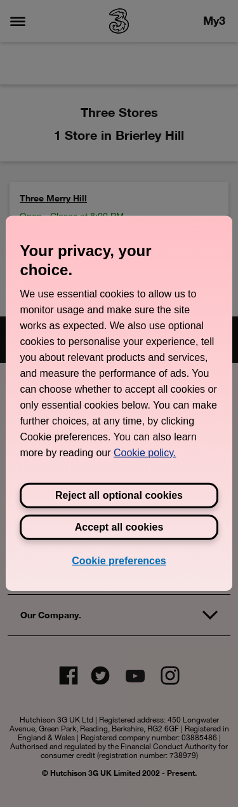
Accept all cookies (119, 527)
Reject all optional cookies (119, 495)
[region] (119, 403)
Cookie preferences (119, 560)
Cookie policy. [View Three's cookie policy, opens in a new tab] (145, 452)
